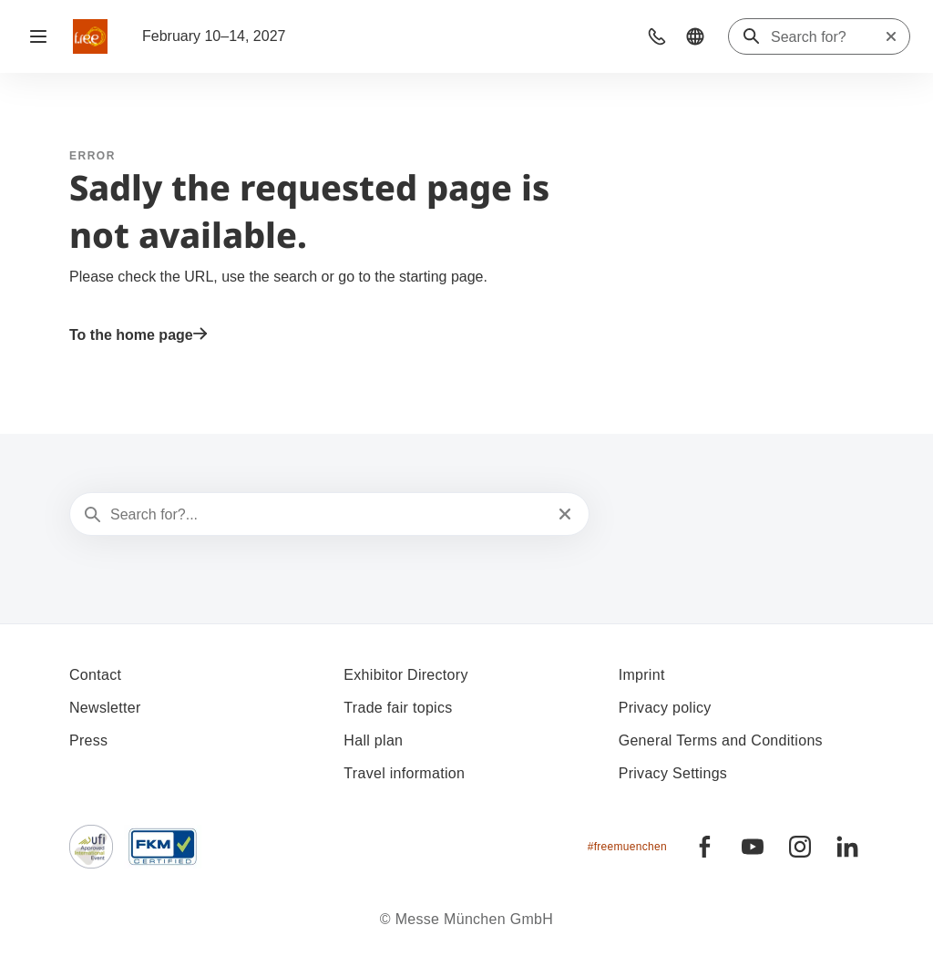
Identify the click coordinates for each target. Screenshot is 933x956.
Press (88, 740)
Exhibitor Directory (405, 675)
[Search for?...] (327, 515)
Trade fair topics (397, 707)
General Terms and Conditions (721, 740)
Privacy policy (665, 707)
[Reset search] (891, 36)
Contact (95, 675)
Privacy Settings (673, 773)
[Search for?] (827, 37)
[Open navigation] (38, 36)
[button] (657, 36)
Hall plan (373, 740)
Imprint (642, 675)
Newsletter (105, 707)
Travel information (404, 773)
